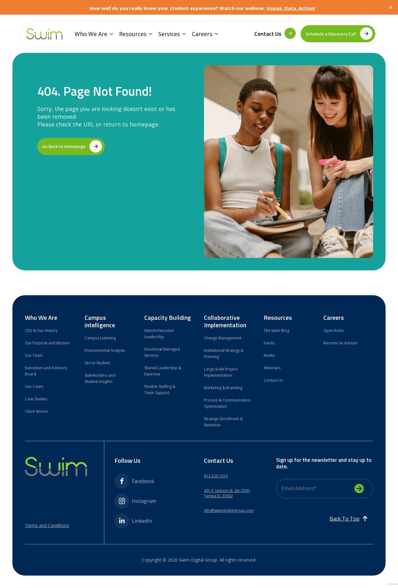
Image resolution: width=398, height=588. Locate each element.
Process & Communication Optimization (227, 403)
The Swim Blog (276, 330)
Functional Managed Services (162, 352)
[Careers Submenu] (215, 34)
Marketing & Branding (223, 387)
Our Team (34, 355)
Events (269, 343)
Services (169, 34)
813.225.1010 (216, 476)
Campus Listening (100, 338)
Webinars (272, 367)
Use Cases (34, 386)
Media (269, 355)
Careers (202, 34)
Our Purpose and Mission (47, 343)
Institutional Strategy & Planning (223, 353)
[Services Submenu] (183, 34)
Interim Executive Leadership (159, 333)
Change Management (222, 338)
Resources (132, 34)
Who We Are (91, 34)
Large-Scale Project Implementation (221, 372)
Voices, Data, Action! (291, 8)
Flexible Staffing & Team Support (159, 389)
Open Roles (333, 330)
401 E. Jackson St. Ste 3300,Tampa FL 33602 (227, 493)
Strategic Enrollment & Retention (223, 422)
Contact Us (273, 380)
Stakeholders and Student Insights (100, 378)
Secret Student (97, 362)
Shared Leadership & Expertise (162, 371)
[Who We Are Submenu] (110, 34)
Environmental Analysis (105, 350)
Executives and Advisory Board (46, 371)
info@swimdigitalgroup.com (229, 510)
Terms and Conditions (47, 525)
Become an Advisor (340, 343)
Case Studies (36, 399)
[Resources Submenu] (149, 34)
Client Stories (36, 411)
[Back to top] (349, 519)
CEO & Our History (41, 330)
